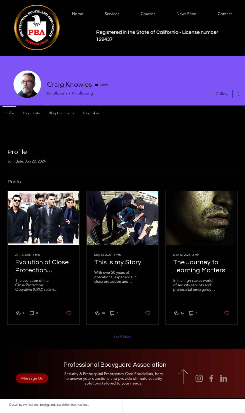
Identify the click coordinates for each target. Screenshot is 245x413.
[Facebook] (211, 378)
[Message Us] (32, 378)
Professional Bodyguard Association (115, 365)
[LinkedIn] (223, 378)
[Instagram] (199, 378)
